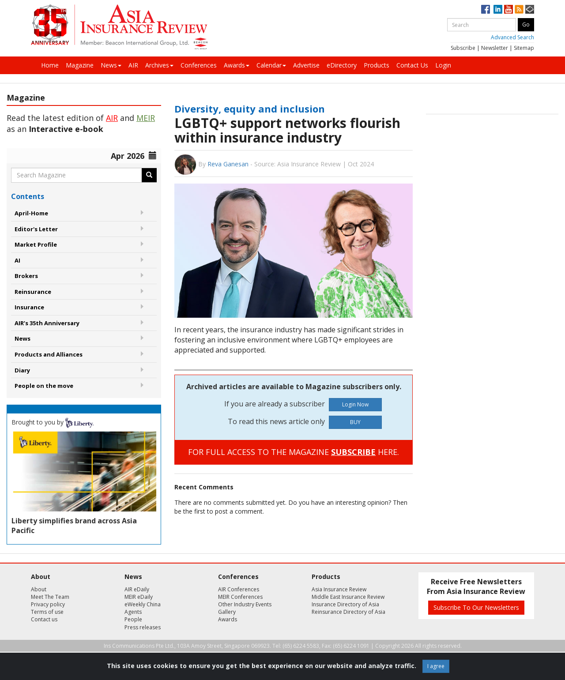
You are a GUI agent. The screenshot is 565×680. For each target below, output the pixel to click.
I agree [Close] (435, 666)
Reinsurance (33, 292)
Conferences (199, 65)
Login (443, 65)
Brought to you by (52, 422)
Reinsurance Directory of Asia (348, 612)
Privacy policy (48, 604)
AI (17, 260)
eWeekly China (142, 604)
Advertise (306, 65)
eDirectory (342, 65)
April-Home (31, 213)
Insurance (29, 307)
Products (376, 65)
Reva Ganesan (228, 164)
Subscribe (463, 48)
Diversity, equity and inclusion (249, 108)
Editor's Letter (36, 229)
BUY (355, 422)
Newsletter (494, 48)
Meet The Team (50, 597)
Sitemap (524, 48)
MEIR (145, 118)
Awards (236, 65)
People (133, 619)
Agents (133, 612)
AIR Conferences (238, 589)
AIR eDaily (136, 589)
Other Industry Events (244, 604)
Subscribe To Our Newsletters (476, 607)
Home (50, 65)
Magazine (80, 65)
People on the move (44, 386)
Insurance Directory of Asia (345, 604)
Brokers (26, 276)
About (38, 589)
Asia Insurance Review (339, 589)
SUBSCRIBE (353, 452)
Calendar (271, 65)
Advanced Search (512, 37)
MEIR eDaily (138, 597)
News (111, 65)
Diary (22, 370)
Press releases (142, 627)
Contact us (44, 619)
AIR (133, 65)
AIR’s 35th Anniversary (47, 323)
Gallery (227, 612)
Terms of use (47, 612)
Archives (159, 65)
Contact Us (412, 65)
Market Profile (36, 244)
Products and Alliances (49, 354)
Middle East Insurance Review (348, 597)
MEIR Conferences (240, 597)
